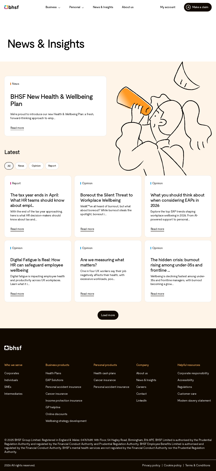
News (21, 165)
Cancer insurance (57, 393)
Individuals (11, 380)
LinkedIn (141, 400)
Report (52, 165)
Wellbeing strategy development (66, 421)
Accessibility (185, 380)
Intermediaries (13, 393)
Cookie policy (173, 465)
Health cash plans (105, 373)
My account (167, 7)
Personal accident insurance (63, 387)
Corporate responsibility (193, 373)
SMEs (7, 387)
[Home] (108, 348)
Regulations (184, 387)
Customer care (186, 393)
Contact (141, 393)
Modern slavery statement (194, 400)
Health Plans (53, 373)
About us (127, 7)
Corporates (11, 373)
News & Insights (103, 7)
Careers (141, 387)
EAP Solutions (54, 380)
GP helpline (53, 407)
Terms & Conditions (197, 465)
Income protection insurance (64, 400)
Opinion (36, 165)
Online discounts (56, 414)
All (9, 165)
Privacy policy (151, 465)
